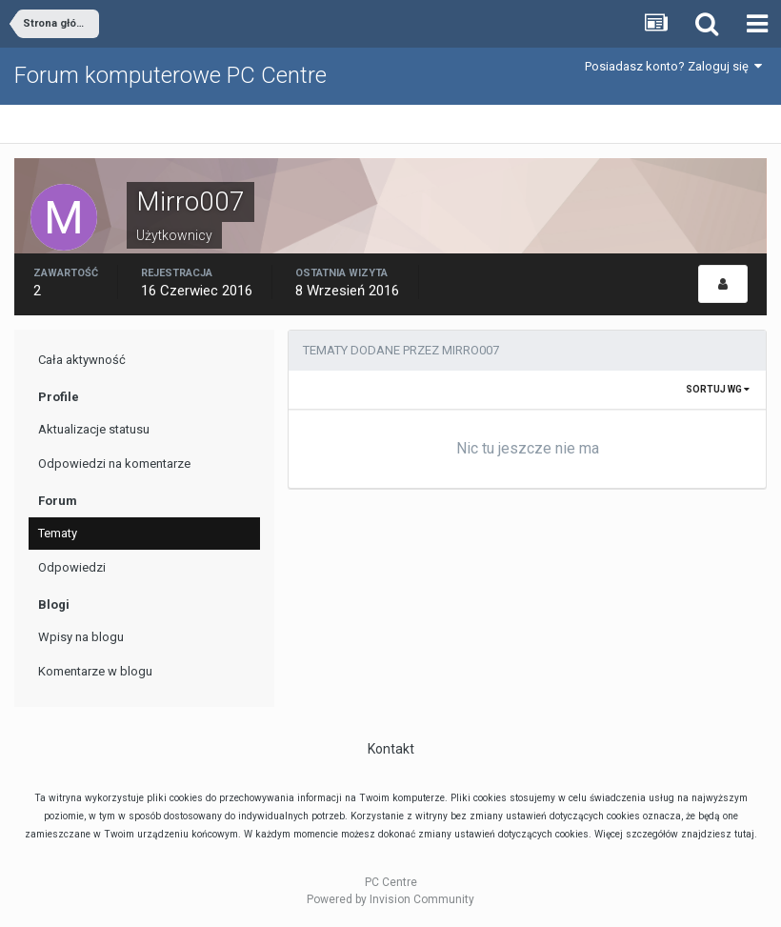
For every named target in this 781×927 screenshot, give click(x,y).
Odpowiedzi (72, 567)
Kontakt (391, 748)
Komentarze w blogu (95, 671)
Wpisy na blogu (81, 637)
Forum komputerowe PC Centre (170, 75)
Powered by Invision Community (390, 899)
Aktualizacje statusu (94, 429)
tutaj (744, 834)
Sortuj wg (718, 389)
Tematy (57, 533)
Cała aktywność (82, 360)
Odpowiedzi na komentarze (114, 463)
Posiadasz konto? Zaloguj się (673, 66)
